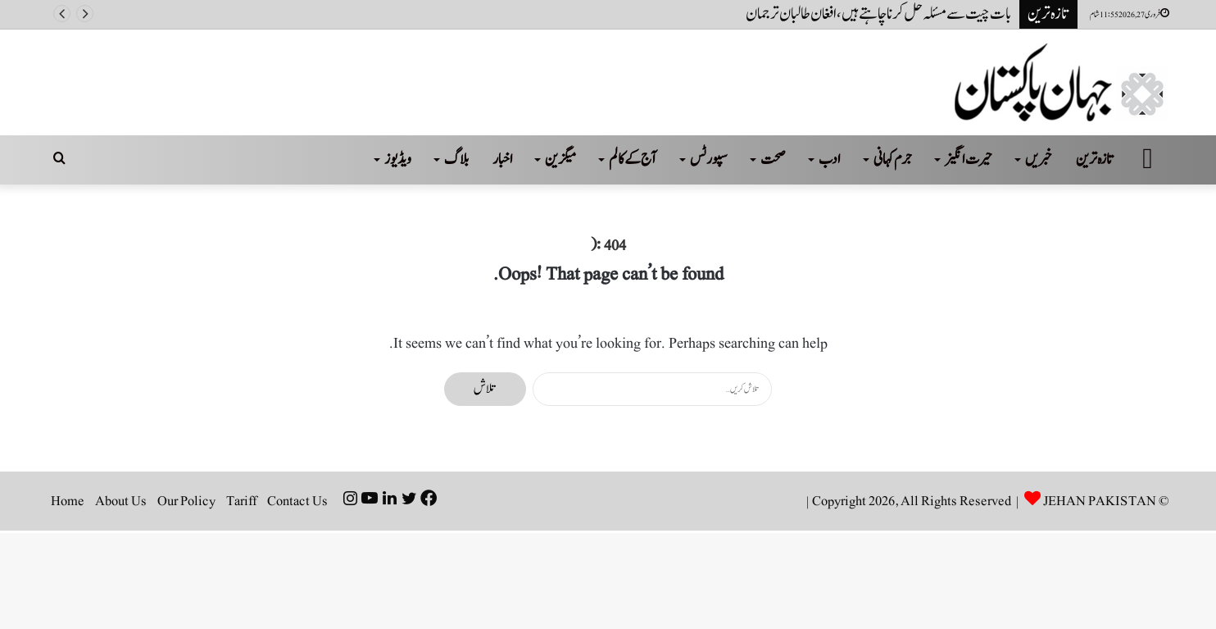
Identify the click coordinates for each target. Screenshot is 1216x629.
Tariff (241, 501)
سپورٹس (709, 159)
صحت (773, 159)
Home (67, 501)
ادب (830, 159)
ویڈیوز (397, 159)
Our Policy (186, 501)
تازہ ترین (1095, 159)
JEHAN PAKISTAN (1099, 501)
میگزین (560, 159)
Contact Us (297, 501)
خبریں (1038, 159)
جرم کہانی (892, 159)
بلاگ (456, 159)
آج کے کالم (633, 159)
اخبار (502, 159)
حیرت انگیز (968, 159)
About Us (121, 501)
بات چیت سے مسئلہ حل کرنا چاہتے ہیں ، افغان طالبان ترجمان (878, 14)
